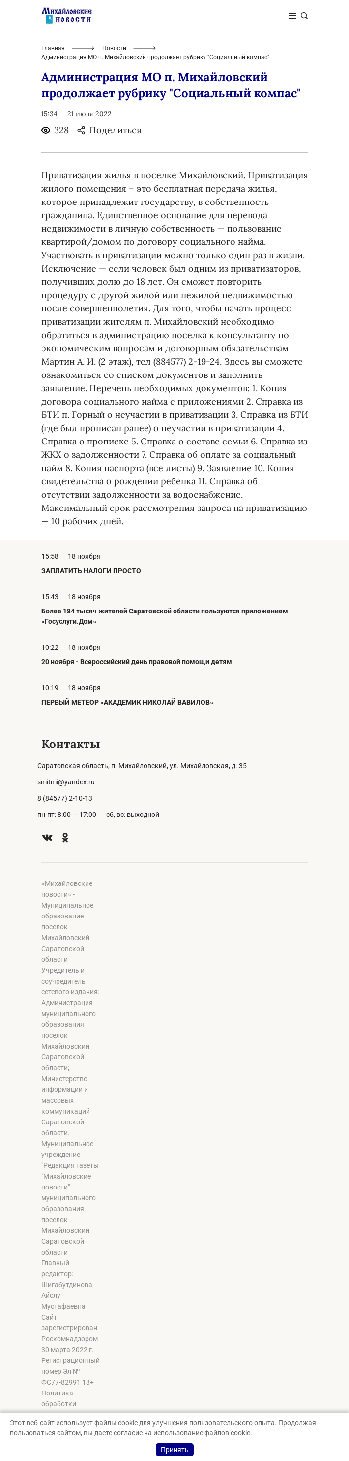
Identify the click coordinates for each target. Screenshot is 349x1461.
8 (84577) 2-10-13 (64, 798)
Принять (175, 1450)
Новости (114, 48)
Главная (53, 48)
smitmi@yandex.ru (66, 782)
